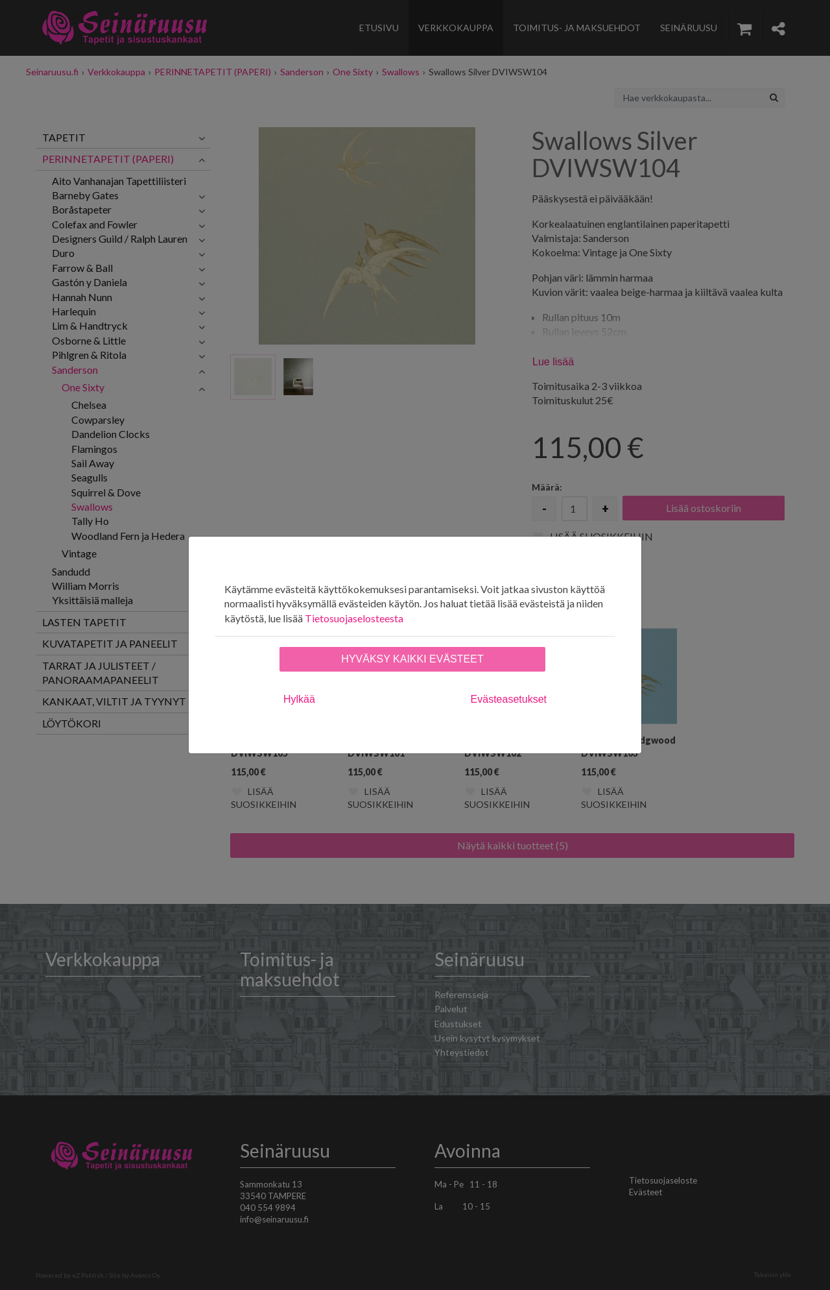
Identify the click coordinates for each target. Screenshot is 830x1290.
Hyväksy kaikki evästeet (412, 658)
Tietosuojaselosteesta (354, 618)
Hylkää (299, 699)
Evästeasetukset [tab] (509, 699)
